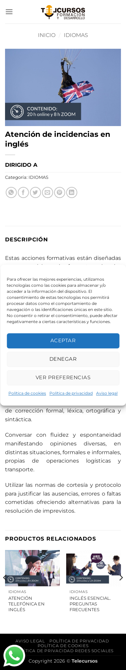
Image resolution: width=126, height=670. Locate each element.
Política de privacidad (71, 393)
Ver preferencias (63, 377)
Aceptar (63, 340)
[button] (9, 11)
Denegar (63, 359)
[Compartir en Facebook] (23, 192)
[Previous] (5, 591)
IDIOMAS (76, 35)
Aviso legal (107, 393)
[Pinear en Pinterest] (59, 192)
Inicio (46, 35)
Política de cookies (27, 393)
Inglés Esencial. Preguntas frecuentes (90, 603)
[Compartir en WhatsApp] (11, 192)
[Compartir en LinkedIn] (71, 192)
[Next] (121, 591)
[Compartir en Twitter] (35, 192)
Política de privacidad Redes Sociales (64, 650)
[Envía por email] (47, 192)
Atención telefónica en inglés (26, 603)
